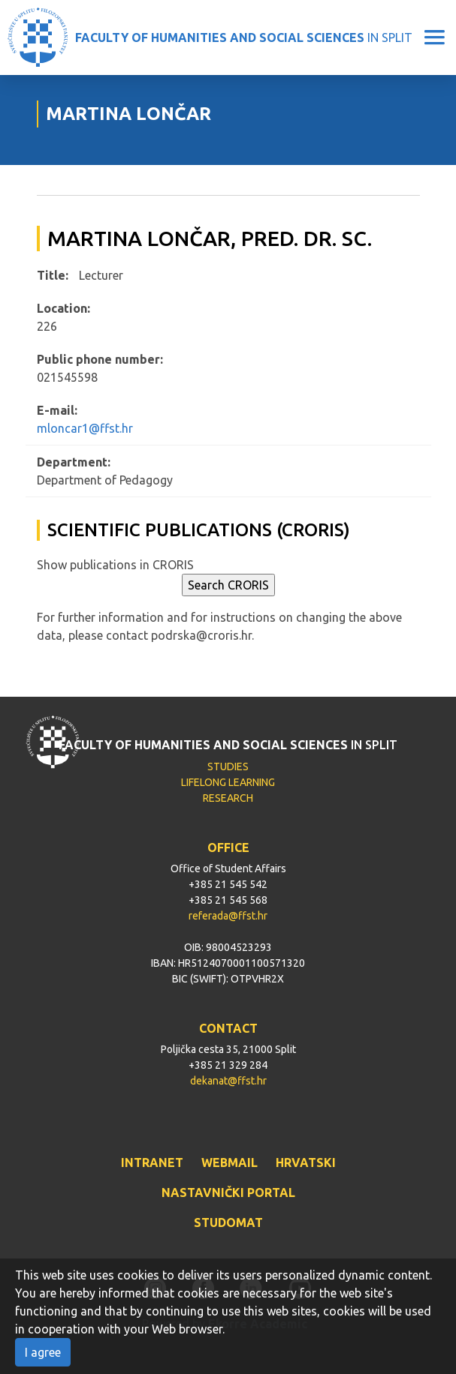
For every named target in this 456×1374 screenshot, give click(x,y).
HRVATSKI (306, 1162)
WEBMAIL (229, 1162)
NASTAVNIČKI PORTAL (228, 1192)
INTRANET (152, 1162)
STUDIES (228, 766)
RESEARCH (228, 798)
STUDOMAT (228, 1222)
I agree (43, 1352)
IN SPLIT (243, 37)
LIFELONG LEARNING (228, 782)
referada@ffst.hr (228, 916)
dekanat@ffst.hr (228, 1081)
